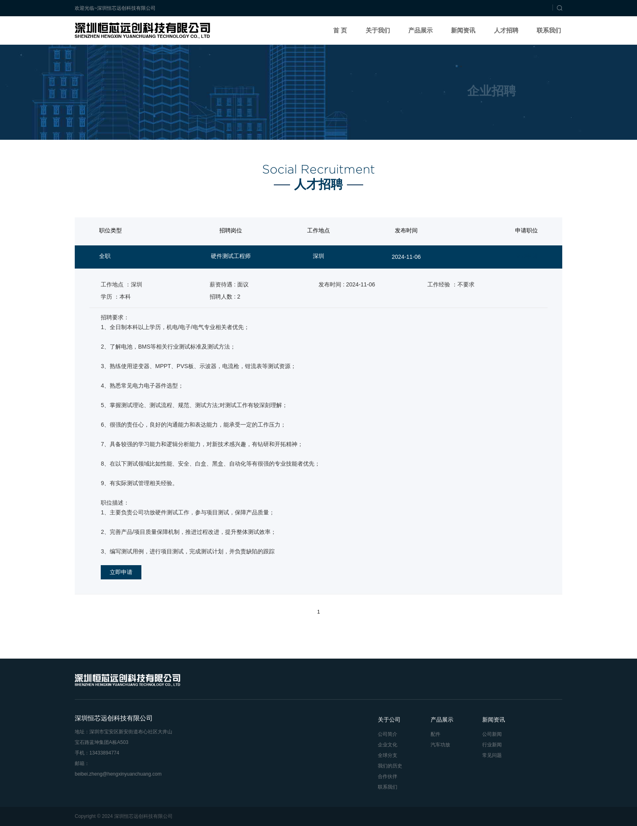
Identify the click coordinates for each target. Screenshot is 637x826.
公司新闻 (492, 734)
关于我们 (378, 30)
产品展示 (420, 30)
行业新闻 (492, 745)
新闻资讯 (463, 30)
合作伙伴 (387, 776)
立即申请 (526, 256)
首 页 (340, 30)
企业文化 (387, 745)
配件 (435, 734)
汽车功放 (440, 745)
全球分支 (387, 755)
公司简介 (387, 734)
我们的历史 (390, 766)
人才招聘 (506, 30)
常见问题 (492, 755)
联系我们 (549, 30)
